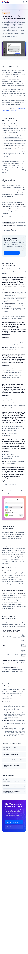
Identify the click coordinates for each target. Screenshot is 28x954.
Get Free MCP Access (12, 253)
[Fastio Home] (5, 1)
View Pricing (10, 827)
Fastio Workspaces (17, 108)
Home (3, 10)
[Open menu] (26, 2)
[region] (14, 643)
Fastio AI (14, 110)
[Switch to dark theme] (23, 2)
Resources (7, 10)
